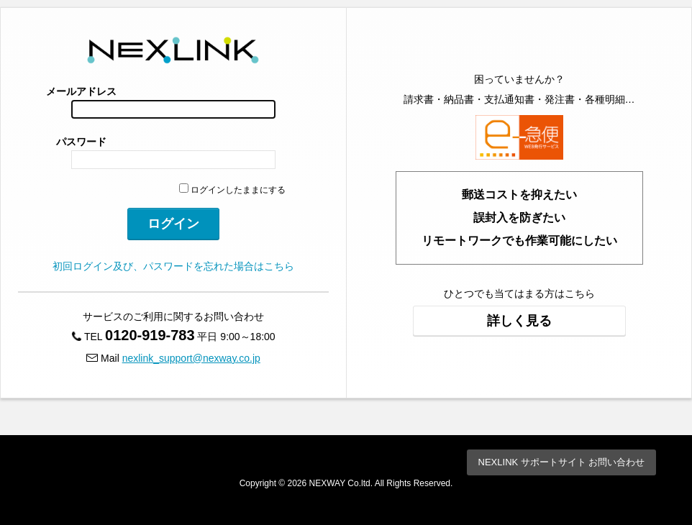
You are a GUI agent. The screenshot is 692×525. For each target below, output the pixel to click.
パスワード (81, 141)
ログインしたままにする (232, 190)
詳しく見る (519, 321)
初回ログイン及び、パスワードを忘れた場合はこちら (173, 266)
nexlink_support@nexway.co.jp (191, 358)
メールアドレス (81, 91)
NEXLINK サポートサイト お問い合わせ (561, 462)
